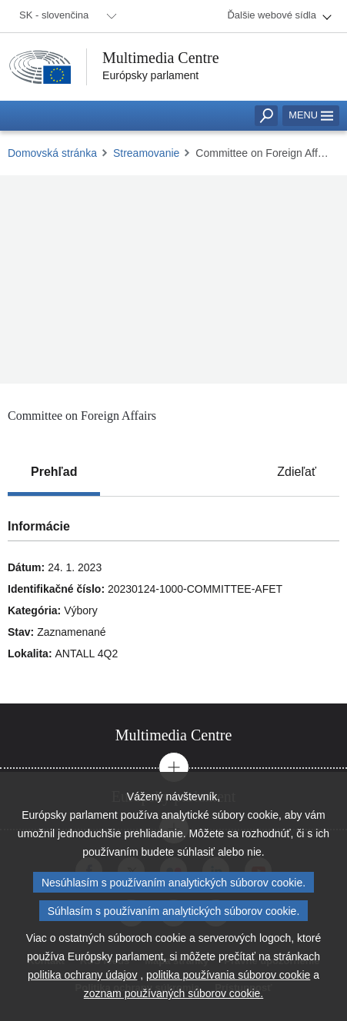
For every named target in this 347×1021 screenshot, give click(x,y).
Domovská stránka (52, 153)
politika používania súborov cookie (228, 975)
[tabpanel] (173, 600)
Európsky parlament (150, 75)
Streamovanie (146, 153)
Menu (311, 115)
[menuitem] (65, 16)
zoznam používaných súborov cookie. (173, 993)
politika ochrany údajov (82, 975)
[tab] (54, 472)
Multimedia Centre (160, 57)
